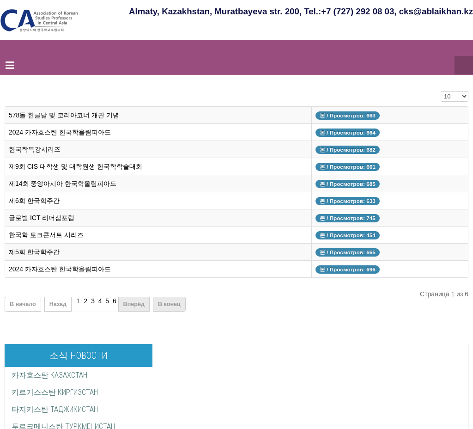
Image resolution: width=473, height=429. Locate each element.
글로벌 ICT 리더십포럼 (41, 217)
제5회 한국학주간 (34, 252)
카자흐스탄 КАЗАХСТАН (49, 375)
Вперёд (134, 304)
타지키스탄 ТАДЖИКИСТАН (55, 409)
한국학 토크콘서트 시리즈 (46, 235)
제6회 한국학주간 (34, 200)
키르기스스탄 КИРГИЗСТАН (55, 392)
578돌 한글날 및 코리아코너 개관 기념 (64, 115)
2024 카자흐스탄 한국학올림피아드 (60, 132)
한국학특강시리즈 (35, 149)
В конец (169, 304)
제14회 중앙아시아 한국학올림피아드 (62, 183)
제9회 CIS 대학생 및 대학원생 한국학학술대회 (75, 166)
